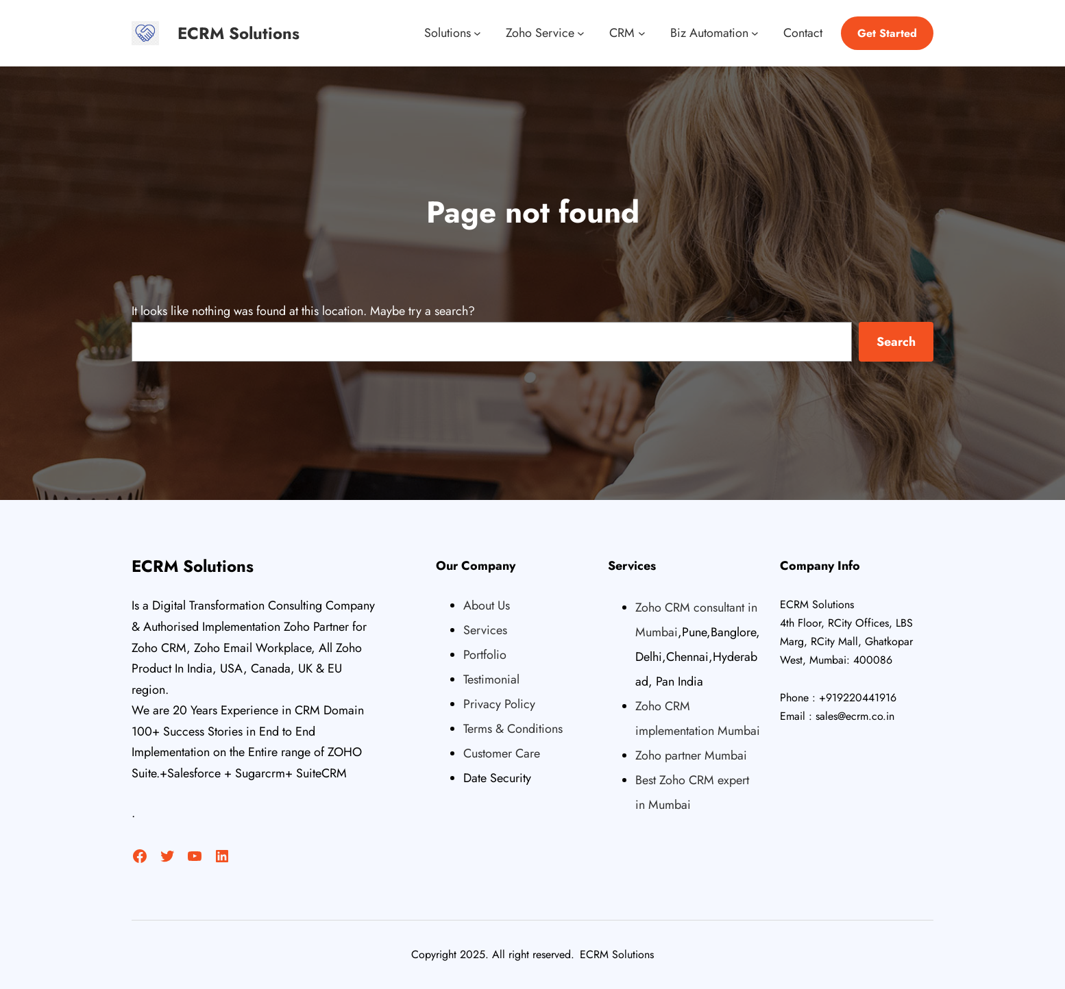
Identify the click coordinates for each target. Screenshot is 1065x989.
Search (896, 342)
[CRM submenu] (642, 33)
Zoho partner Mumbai (691, 755)
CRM (622, 33)
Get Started (887, 33)
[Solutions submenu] (477, 33)
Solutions (447, 33)
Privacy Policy (499, 704)
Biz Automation (709, 33)
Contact (802, 33)
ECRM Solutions (238, 33)
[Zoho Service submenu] (581, 33)
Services (485, 630)
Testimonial (491, 679)
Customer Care (501, 753)
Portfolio (484, 655)
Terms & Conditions (513, 729)
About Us (486, 605)
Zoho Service (540, 33)
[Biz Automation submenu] (755, 33)
